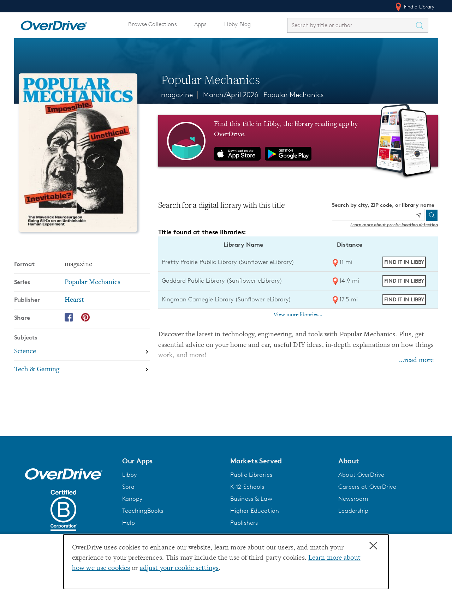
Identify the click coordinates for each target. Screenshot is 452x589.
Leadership (353, 510)
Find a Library (414, 6)
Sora (128, 486)
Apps (200, 24)
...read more (416, 360)
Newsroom (353, 498)
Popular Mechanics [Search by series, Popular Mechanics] (92, 282)
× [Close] (373, 546)
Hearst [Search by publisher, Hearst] (74, 300)
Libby (129, 474)
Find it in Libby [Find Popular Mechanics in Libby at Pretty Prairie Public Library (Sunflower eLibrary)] (404, 262)
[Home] (53, 24)
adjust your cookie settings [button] (179, 568)
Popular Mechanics (293, 94)
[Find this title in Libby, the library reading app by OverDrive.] (298, 141)
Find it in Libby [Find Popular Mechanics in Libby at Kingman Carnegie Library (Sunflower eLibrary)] (404, 299)
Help (128, 522)
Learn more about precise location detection (394, 224)
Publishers (244, 522)
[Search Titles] (421, 25)
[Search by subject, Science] (82, 352)
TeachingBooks (142, 510)
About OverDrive (361, 474)
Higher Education (254, 510)
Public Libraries (251, 474)
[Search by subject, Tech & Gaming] (82, 369)
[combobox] (351, 25)
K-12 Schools (247, 486)
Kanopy (132, 498)
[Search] (432, 215)
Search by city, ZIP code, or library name (383, 205)
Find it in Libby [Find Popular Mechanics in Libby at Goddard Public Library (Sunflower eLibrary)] (404, 280)
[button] (172, 461)
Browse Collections (152, 24)
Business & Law (251, 498)
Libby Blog (237, 24)
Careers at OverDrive (367, 486)
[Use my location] (418, 215)
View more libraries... (298, 315)
